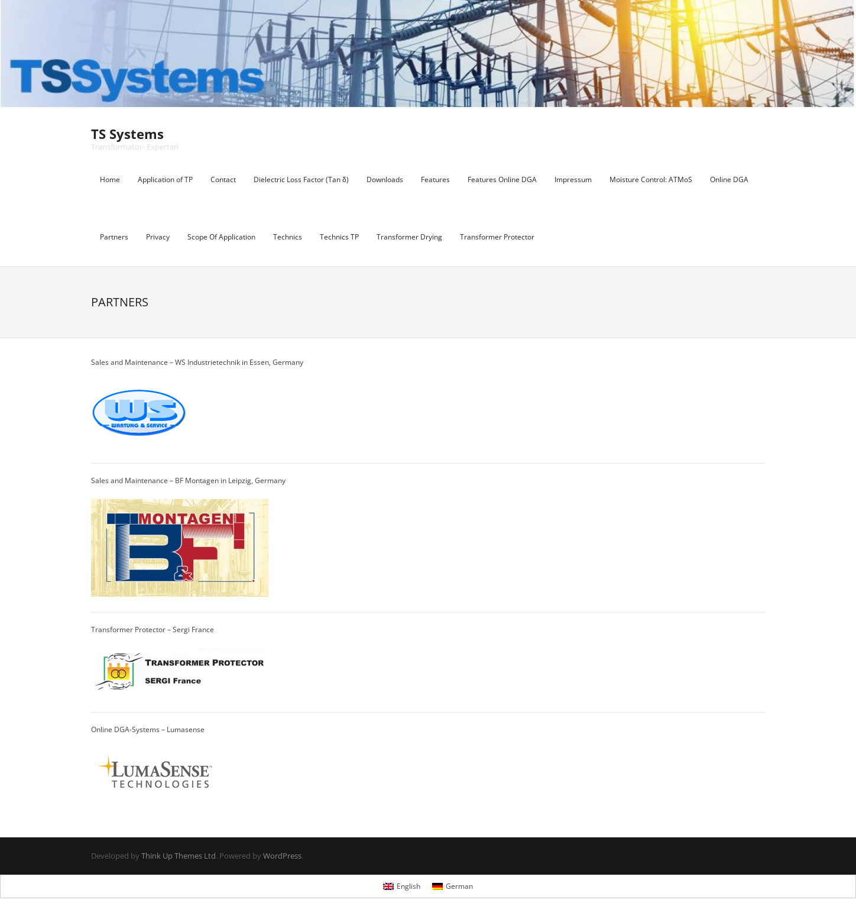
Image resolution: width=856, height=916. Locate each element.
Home (110, 179)
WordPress (282, 855)
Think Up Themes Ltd (178, 855)
